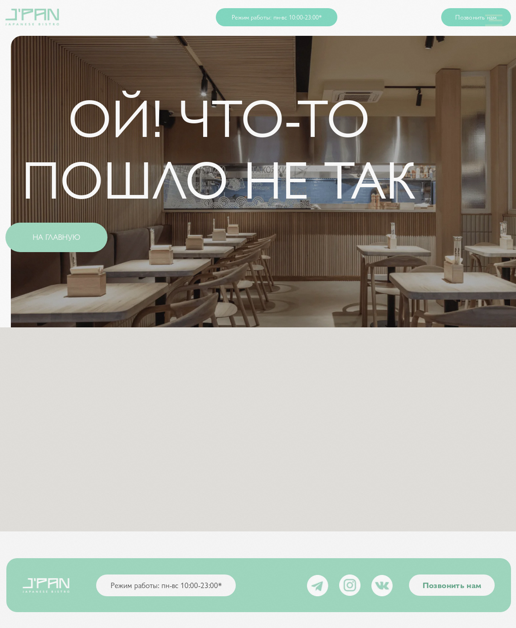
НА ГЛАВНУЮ (56, 236)
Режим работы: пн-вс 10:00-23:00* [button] (277, 16)
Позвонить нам (476, 16)
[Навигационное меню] (493, 20)
